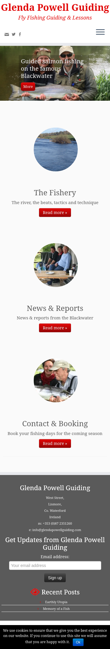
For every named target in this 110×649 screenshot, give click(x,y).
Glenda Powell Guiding (55, 7)
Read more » (55, 212)
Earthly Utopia (56, 602)
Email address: (54, 556)
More (28, 86)
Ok (78, 642)
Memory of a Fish (56, 608)
